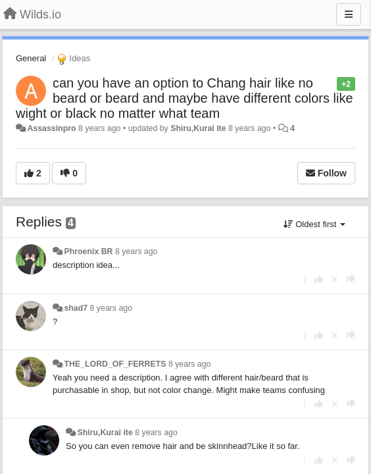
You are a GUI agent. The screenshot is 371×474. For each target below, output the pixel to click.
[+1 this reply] (318, 279)
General (31, 58)
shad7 (75, 308)
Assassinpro (51, 128)
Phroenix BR (88, 251)
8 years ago (136, 251)
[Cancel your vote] (335, 279)
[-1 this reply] (351, 279)
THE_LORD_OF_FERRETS (115, 364)
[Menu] (348, 14)
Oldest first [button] (314, 224)
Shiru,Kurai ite (198, 128)
